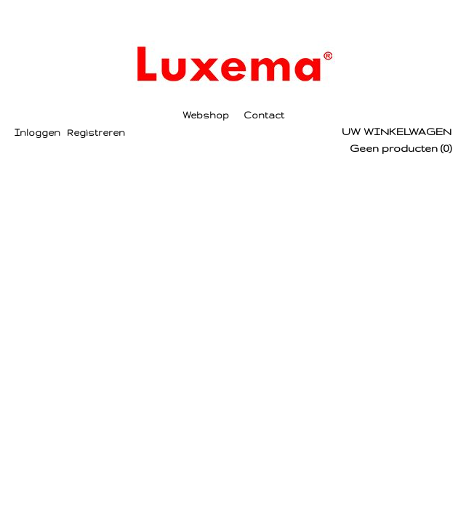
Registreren (96, 132)
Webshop (205, 115)
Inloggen (37, 132)
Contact (264, 115)
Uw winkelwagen (396, 131)
